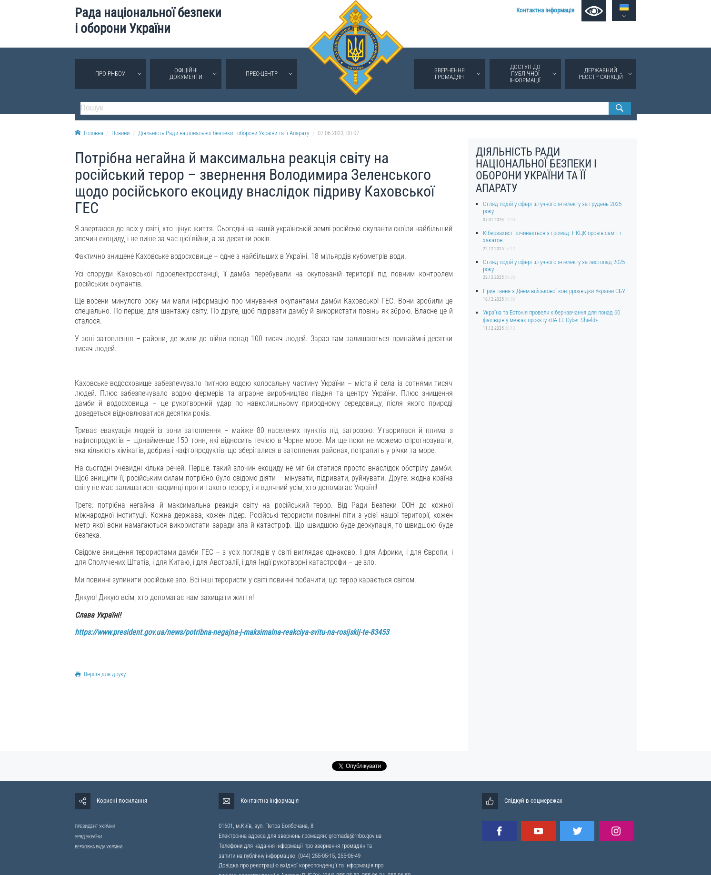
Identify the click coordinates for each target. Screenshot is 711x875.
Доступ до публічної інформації (525, 73)
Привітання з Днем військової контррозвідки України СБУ (554, 291)
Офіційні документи (186, 73)
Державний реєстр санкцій (601, 73)
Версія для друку (100, 674)
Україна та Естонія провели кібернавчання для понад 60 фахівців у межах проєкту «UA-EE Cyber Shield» (551, 316)
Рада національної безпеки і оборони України (148, 20)
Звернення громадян (449, 73)
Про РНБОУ (110, 73)
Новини (120, 133)
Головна (89, 133)
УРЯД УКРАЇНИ (88, 837)
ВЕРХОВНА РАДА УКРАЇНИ (98, 847)
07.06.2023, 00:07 (338, 133)
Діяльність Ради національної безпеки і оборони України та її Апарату (223, 133)
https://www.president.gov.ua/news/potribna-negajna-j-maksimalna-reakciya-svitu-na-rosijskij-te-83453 (232, 632)
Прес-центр (262, 73)
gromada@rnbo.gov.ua (355, 835)
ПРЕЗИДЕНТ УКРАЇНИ (95, 826)
